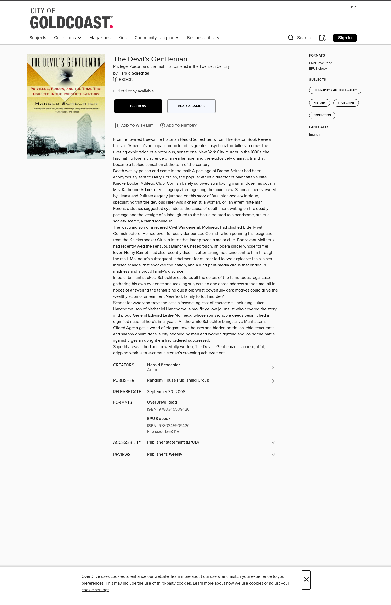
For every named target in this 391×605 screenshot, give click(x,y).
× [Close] (306, 580)
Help (352, 7)
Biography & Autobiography (335, 90)
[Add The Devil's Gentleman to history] (179, 125)
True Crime (346, 103)
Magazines (100, 38)
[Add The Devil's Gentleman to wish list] (134, 125)
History (320, 103)
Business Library (203, 38)
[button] (299, 39)
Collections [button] (68, 38)
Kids (122, 38)
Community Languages (157, 38)
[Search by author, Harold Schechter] (211, 367)
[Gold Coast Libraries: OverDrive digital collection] (72, 18)
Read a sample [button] (191, 106)
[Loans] (322, 39)
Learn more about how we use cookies (228, 583)
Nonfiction (322, 115)
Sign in (345, 38)
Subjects (38, 38)
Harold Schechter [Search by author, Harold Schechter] (134, 73)
